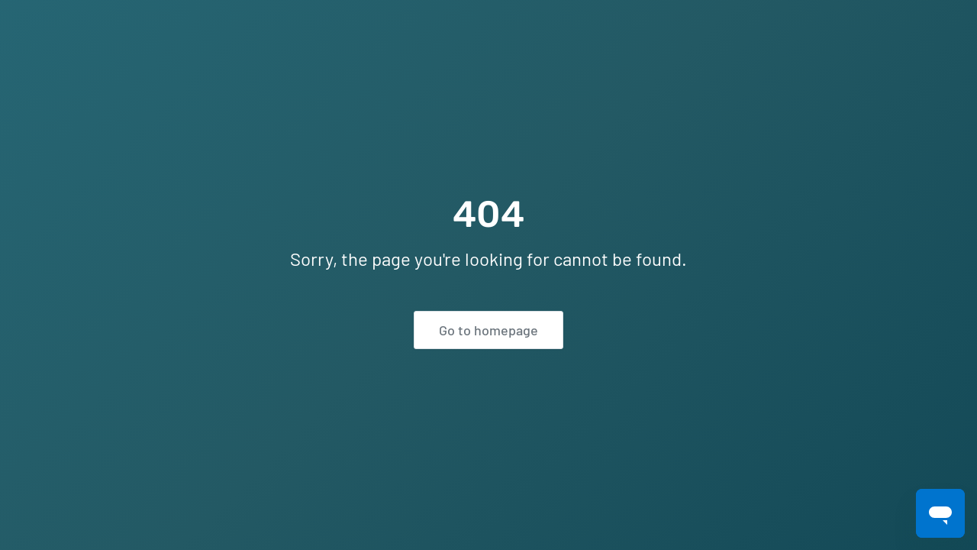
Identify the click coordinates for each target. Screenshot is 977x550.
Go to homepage (488, 330)
